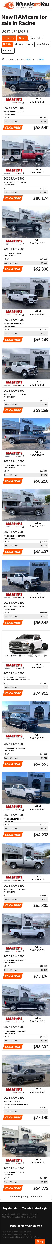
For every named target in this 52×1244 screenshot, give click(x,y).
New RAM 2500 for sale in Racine (16, 1234)
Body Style (36, 38)
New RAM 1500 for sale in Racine (16, 1231)
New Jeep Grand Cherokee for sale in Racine (21, 1237)
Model (19, 44)
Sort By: (8, 50)
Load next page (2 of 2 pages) (26, 1196)
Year (29, 44)
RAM (7, 44)
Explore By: (9, 38)
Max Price (43, 44)
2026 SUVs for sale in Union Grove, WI (19, 1217)
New (22, 38)
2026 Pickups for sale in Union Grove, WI (20, 1214)
